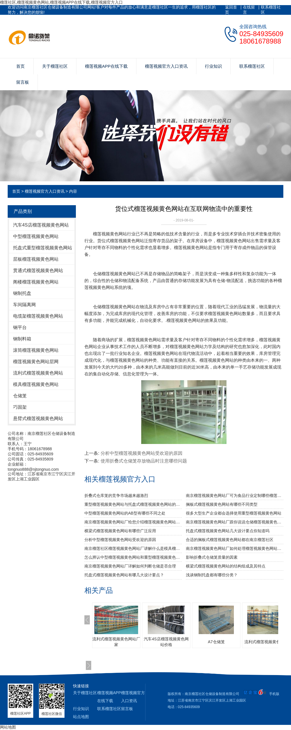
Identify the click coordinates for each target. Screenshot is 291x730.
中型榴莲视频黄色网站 (36, 236)
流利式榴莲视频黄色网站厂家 (116, 642)
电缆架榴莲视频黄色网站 (38, 316)
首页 (20, 66)
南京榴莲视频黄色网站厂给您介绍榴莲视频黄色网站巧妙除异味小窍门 (133, 522)
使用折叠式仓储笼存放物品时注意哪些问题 (144, 460)
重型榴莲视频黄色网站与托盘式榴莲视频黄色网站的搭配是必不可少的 (133, 504)
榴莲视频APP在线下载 (106, 66)
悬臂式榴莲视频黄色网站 (38, 418)
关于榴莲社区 (55, 66)
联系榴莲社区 (271, 10)
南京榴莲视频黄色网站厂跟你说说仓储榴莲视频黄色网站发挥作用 (234, 522)
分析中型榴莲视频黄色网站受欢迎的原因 (141, 453)
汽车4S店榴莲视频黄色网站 (41, 225)
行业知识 (213, 66)
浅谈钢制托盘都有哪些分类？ (212, 575)
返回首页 (231, 10)
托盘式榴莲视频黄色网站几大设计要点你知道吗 (227, 531)
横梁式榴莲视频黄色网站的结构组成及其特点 (225, 566)
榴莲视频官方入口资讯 (166, 66)
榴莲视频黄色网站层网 (36, 361)
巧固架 (20, 407)
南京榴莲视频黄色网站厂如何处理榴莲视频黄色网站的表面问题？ (234, 548)
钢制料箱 (22, 338)
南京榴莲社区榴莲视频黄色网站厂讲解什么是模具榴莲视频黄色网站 (133, 548)
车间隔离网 (24, 304)
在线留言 (249, 10)
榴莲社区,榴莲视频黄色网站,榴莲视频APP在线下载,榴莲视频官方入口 (61, 2)
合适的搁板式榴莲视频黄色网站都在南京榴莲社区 (229, 539)
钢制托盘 (22, 293)
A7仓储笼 (216, 641)
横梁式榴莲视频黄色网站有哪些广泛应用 (120, 531)
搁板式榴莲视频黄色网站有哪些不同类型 (221, 504)
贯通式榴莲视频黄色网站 (38, 270)
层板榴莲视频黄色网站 (36, 259)
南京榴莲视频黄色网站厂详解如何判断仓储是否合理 (130, 566)
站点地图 (81, 716)
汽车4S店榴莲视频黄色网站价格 (166, 642)
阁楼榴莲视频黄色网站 (36, 281)
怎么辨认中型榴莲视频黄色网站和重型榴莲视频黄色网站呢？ (133, 557)
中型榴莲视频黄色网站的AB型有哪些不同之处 (124, 513)
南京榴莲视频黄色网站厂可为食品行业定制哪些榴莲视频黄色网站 (234, 495)
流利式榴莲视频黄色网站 (38, 373)
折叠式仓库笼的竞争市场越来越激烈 (116, 495)
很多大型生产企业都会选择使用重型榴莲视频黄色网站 (233, 513)
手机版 (274, 694)
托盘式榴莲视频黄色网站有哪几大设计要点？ (124, 575)
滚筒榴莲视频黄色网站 (36, 350)
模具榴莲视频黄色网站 (36, 384)
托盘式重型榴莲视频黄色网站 (42, 247)
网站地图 (8, 727)
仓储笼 (20, 395)
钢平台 (20, 327)
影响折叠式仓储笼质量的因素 (212, 557)
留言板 (22, 82)
